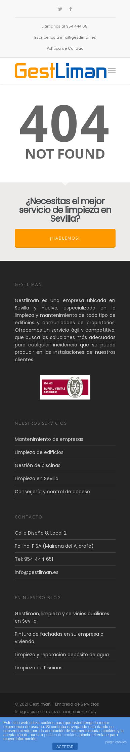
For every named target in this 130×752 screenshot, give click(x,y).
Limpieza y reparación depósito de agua (62, 654)
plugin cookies (116, 742)
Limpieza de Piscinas (38, 667)
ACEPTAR (65, 747)
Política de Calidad (65, 48)
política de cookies (60, 735)
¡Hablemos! (65, 238)
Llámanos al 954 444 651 (65, 26)
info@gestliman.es (36, 572)
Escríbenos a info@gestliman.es (65, 37)
